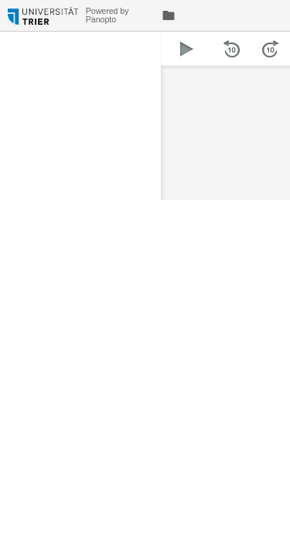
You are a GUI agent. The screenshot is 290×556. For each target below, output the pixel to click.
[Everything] (43, 13)
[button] (187, 49)
